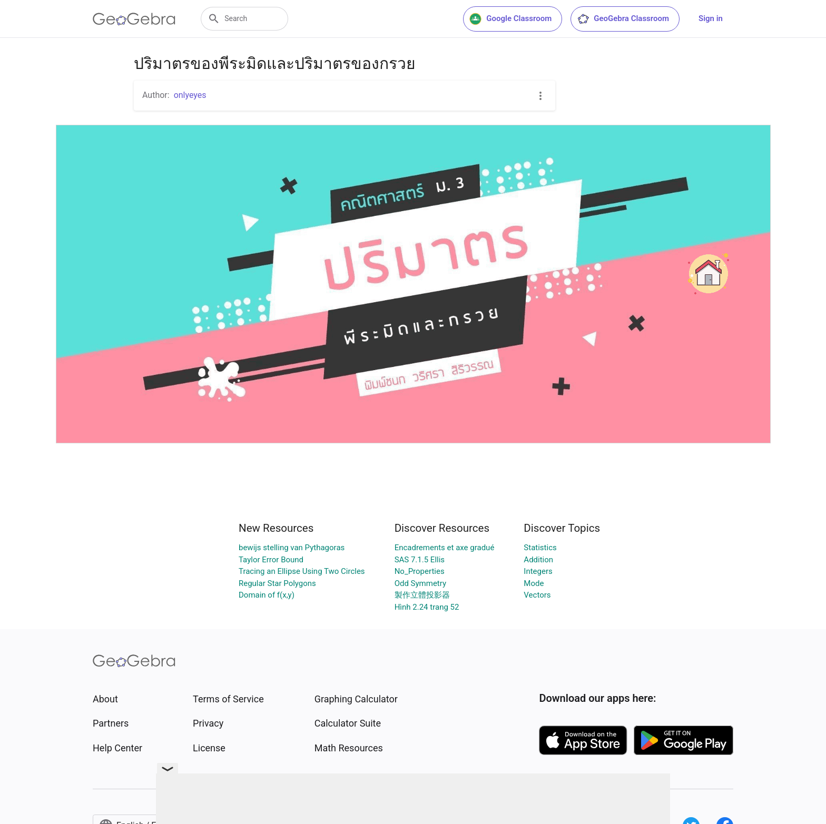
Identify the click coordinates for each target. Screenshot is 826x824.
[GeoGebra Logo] (134, 19)
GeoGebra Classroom (623, 19)
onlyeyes (190, 95)
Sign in (711, 18)
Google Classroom (510, 19)
